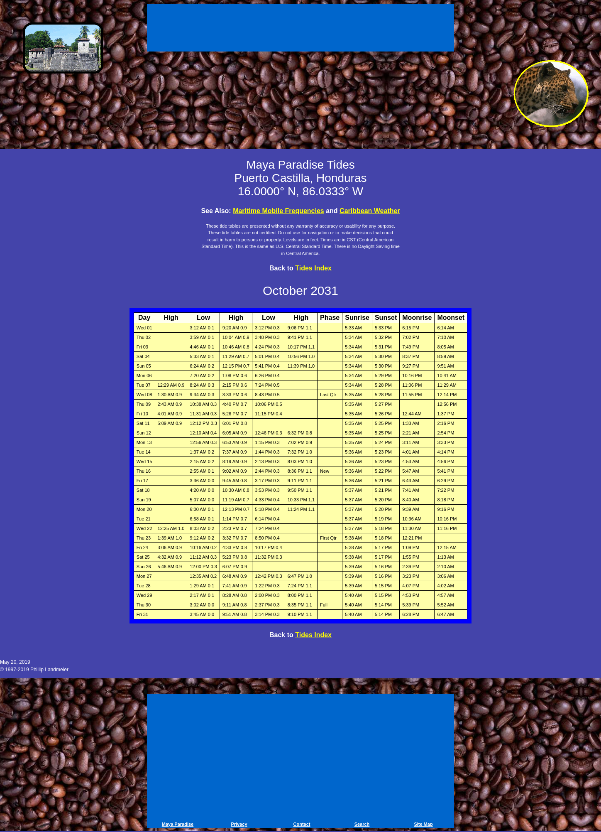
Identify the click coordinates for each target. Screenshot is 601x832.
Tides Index (313, 268)
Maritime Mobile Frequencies (278, 210)
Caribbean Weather (370, 210)
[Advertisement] (300, 29)
